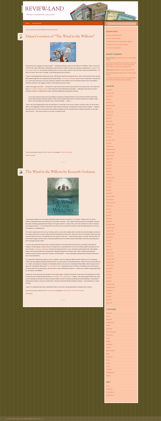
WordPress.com (38, 418)
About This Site (36, 23)
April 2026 (108, 90)
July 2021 (108, 137)
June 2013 (109, 293)
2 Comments (29, 293)
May (21, 35)
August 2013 (109, 290)
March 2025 (109, 102)
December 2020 (110, 140)
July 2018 (108, 162)
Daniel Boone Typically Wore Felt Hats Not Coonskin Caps (121, 63)
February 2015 (110, 252)
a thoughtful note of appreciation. (62, 276)
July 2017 (108, 184)
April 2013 (108, 299)
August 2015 (109, 237)
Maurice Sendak (110, 350)
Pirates (108, 360)
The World (109, 369)
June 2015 (109, 243)
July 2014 (108, 271)
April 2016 (108, 218)
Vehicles (108, 375)
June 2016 (109, 212)
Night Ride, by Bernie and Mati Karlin (124, 69)
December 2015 (110, 224)
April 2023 (108, 118)
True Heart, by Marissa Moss (113, 47)
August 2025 (109, 96)
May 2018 (108, 168)
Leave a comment (30, 155)
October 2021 (109, 133)
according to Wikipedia (41, 249)
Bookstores (109, 319)
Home (27, 23)
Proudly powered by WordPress (15, 418)
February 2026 (110, 93)
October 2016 (109, 199)
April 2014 (108, 281)
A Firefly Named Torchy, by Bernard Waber (117, 44)
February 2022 (110, 130)
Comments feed (110, 392)
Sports (108, 366)
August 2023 (109, 115)
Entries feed (109, 389)
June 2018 (109, 165)
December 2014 (110, 259)
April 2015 (108, 246)
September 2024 (110, 105)
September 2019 (110, 149)
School (108, 363)
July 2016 (108, 209)
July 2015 (108, 240)
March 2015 (109, 249)
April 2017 (108, 190)
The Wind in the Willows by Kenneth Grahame (60, 171)
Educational (109, 328)
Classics (108, 325)
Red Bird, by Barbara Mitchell (113, 35)
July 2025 (108, 99)
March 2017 (109, 193)
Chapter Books (51, 290)
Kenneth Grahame (66, 290)
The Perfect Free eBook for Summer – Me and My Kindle (120, 78)
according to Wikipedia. (69, 78)
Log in (107, 386)
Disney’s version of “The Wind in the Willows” (60, 36)
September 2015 (110, 234)
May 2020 (108, 143)
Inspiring (108, 347)
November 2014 (110, 262)
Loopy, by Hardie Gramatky (113, 38)
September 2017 (110, 177)
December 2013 (110, 284)
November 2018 (110, 152)
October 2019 (109, 146)
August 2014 (109, 268)
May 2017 (108, 187)
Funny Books (109, 335)
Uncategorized (110, 372)
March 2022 (109, 127)
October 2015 (109, 231)
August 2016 (109, 205)
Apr (20, 171)
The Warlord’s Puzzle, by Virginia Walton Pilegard (119, 41)
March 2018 (109, 174)
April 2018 (108, 171)
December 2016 (110, 196)
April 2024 (108, 108)
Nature (108, 353)
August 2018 (109, 158)
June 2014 (109, 274)
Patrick (108, 73)
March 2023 (109, 121)
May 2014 (108, 277)
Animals (108, 316)
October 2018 (109, 155)
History (108, 338)
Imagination (109, 344)
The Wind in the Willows (66, 152)
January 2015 (109, 256)
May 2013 (108, 296)
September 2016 (110, 202)
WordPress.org (110, 395)
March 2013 (109, 303)
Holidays (108, 341)
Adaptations (51, 152)
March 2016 (109, 221)
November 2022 (110, 124)
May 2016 (108, 215)
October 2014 (109, 265)
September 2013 (110, 287)
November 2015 (110, 227)
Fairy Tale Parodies (111, 332)
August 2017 (109, 180)
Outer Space (109, 357)
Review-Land (44, 9)
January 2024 (109, 112)
